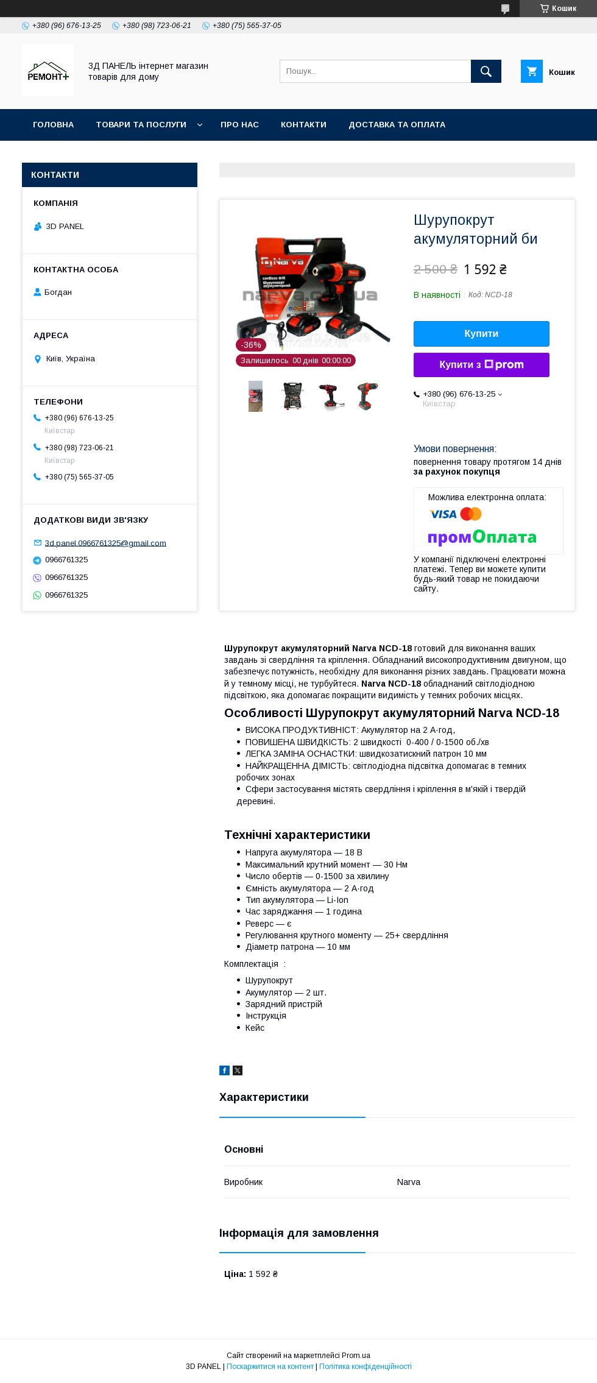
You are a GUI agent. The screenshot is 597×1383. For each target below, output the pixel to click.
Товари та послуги (141, 124)
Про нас (240, 124)
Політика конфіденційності (365, 1366)
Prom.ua (356, 1355)
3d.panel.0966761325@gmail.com (105, 542)
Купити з (481, 364)
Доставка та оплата (396, 124)
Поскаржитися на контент (270, 1366)
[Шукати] (486, 71)
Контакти (304, 124)
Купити (482, 333)
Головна (53, 124)
